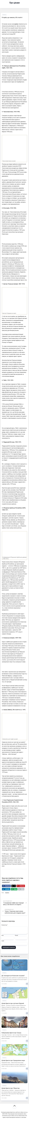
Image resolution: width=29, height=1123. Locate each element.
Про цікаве (14, 2)
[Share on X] (13, 886)
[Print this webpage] (21, 889)
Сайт (3, 941)
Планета (4, 14)
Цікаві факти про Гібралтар (10, 1088)
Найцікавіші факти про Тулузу (11, 1033)
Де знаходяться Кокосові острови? (13, 975)
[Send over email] (14, 889)
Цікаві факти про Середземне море (13, 1060)
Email (16, 935)
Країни (7, 892)
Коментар (5, 925)
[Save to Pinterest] (20, 886)
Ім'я (3, 935)
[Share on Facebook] (6, 886)
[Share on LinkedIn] (6, 889)
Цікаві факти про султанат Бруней (13, 1003)
